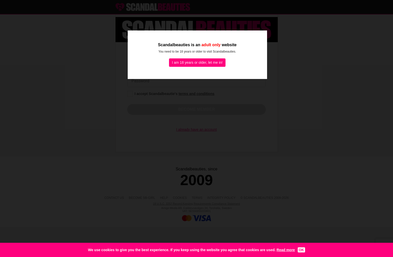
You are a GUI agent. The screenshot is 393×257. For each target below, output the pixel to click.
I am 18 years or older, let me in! (197, 62)
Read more (286, 250)
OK (301, 250)
